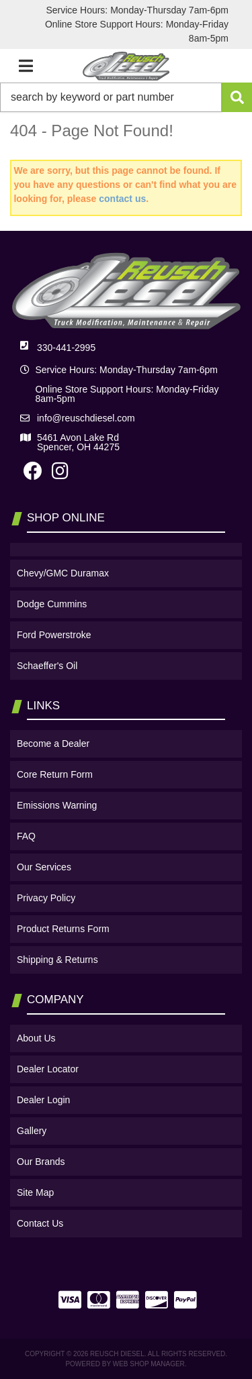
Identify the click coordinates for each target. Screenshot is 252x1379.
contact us (122, 198)
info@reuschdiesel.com (86, 418)
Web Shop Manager (149, 1364)
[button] (126, 97)
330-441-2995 (66, 347)
